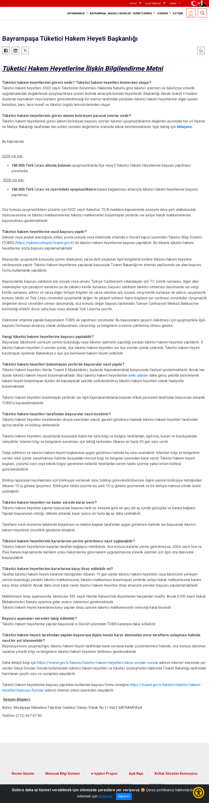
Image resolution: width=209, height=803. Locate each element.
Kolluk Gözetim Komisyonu (176, 774)
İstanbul (173, 3)
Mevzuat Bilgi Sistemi (62, 774)
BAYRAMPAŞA (98, 13)
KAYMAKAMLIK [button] (76, 13)
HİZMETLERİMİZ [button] (142, 13)
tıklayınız (184, 127)
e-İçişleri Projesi (104, 774)
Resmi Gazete (23, 774)
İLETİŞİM (178, 13)
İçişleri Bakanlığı (153, 3)
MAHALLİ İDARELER (119, 13)
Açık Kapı (136, 774)
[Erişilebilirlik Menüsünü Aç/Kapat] (198, 792)
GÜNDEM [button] (162, 13)
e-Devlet (133, 3)
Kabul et (124, 796)
